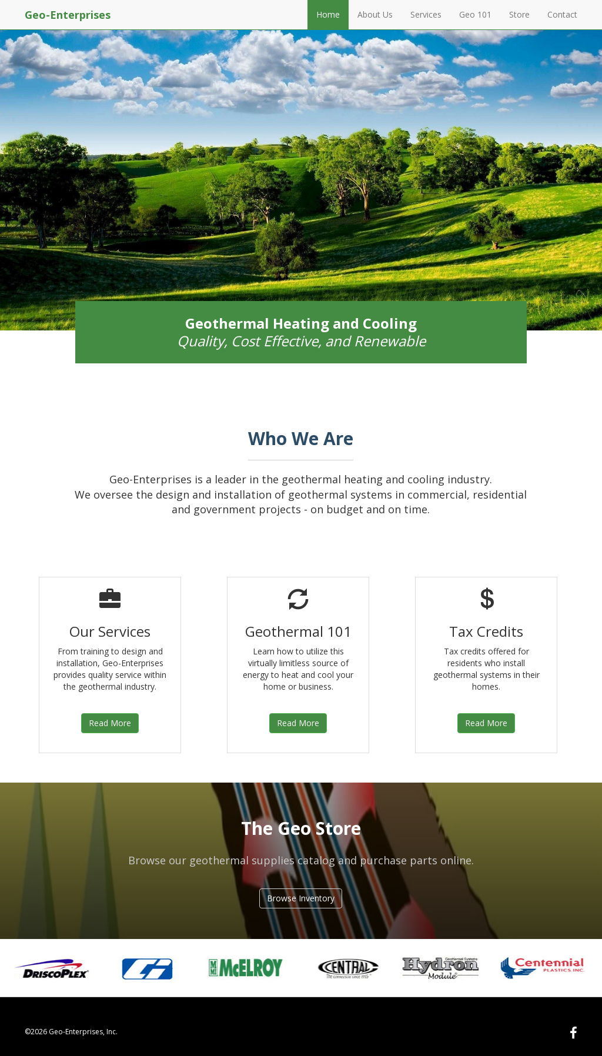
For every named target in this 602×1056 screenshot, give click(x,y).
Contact (562, 14)
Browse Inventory (301, 898)
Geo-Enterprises (68, 15)
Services (426, 14)
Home (328, 14)
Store (519, 14)
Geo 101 (475, 14)
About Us (375, 14)
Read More (110, 722)
